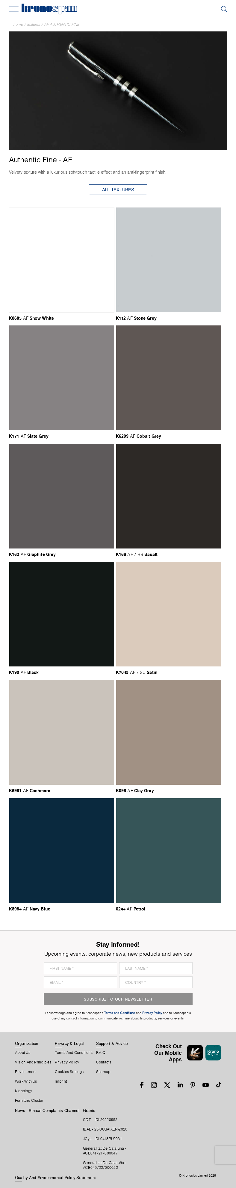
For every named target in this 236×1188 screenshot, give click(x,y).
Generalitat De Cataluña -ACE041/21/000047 (104, 1151)
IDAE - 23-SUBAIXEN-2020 (105, 1129)
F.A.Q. (101, 1052)
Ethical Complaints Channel (54, 1110)
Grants (89, 1110)
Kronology (23, 1091)
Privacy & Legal (69, 1043)
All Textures (118, 190)
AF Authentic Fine (62, 24)
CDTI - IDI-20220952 (100, 1119)
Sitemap (103, 1071)
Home (18, 24)
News (20, 1110)
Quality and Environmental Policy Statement (55, 1178)
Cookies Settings (69, 1071)
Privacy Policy (67, 1062)
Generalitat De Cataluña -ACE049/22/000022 (104, 1165)
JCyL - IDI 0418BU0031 (102, 1139)
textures (33, 24)
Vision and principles (33, 1062)
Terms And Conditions (73, 1052)
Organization (26, 1043)
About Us (22, 1052)
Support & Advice (112, 1043)
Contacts (103, 1062)
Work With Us (26, 1081)
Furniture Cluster (29, 1100)
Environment (25, 1071)
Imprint (61, 1081)
